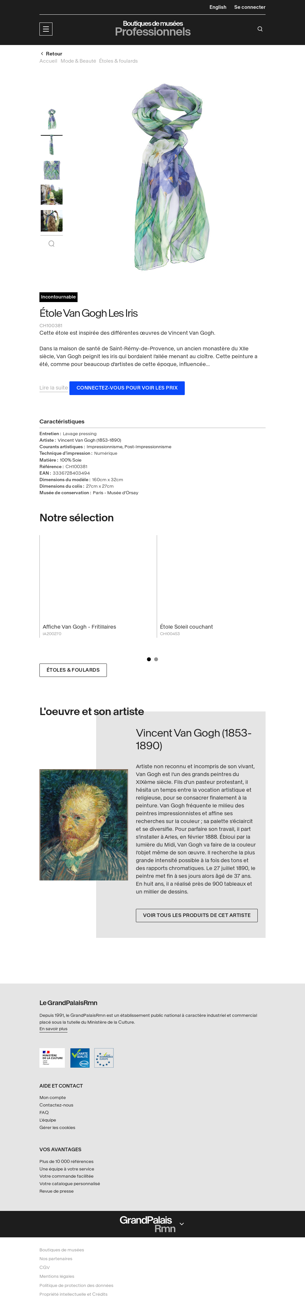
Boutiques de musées (61, 1250)
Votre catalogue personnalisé (69, 1184)
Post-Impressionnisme (147, 448)
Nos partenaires (55, 1259)
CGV (44, 1267)
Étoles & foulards (73, 671)
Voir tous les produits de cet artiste (197, 916)
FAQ (44, 1112)
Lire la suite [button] (53, 389)
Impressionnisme (105, 448)
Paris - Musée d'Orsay (115, 494)
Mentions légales (56, 1276)
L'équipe (47, 1120)
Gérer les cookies (57, 1127)
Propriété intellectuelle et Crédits (73, 1294)
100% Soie (70, 461)
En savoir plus (53, 1029)
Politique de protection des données (76, 1285)
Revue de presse (56, 1191)
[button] (45, 29)
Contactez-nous (56, 1105)
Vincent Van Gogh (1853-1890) (89, 441)
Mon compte (52, 1097)
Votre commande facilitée (66, 1176)
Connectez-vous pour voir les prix (127, 389)
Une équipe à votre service (66, 1169)
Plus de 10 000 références (66, 1161)
